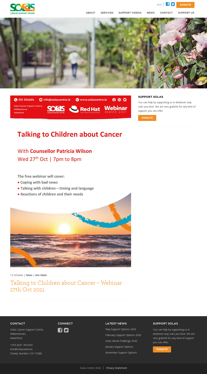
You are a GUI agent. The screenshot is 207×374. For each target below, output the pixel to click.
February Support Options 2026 (123, 335)
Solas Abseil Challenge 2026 (121, 341)
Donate (147, 118)
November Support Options (121, 352)
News (29, 275)
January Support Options (119, 346)
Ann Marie (41, 275)
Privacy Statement (116, 368)
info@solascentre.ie (21, 349)
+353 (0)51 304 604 (21, 345)
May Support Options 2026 (120, 329)
